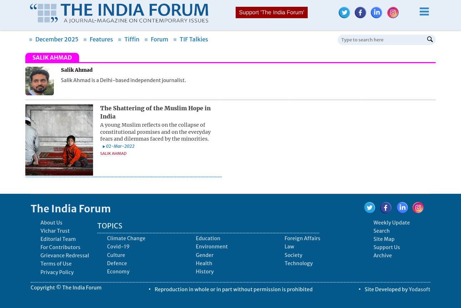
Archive (382, 255)
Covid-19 (118, 246)
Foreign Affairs (302, 238)
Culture (116, 255)
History (205, 271)
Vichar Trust (55, 231)
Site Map (383, 239)
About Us (51, 222)
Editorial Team (58, 239)
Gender (205, 255)
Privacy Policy (56, 272)
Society (293, 255)
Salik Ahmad (113, 153)
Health (204, 263)
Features (98, 39)
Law (289, 246)
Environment (212, 246)
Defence (117, 263)
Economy (118, 271)
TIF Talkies (190, 39)
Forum (156, 39)
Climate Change (126, 238)
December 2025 (53, 39)
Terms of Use (56, 264)
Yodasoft (420, 289)
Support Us (386, 247)
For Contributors (60, 247)
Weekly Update (391, 222)
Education (208, 238)
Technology (299, 263)
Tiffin (129, 39)
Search (381, 231)
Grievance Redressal (64, 255)
